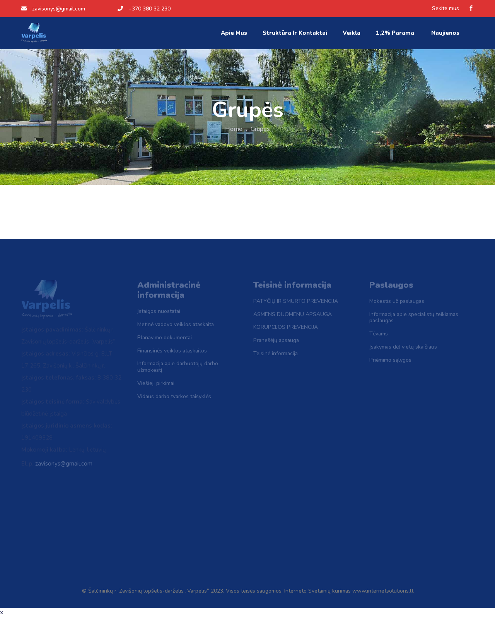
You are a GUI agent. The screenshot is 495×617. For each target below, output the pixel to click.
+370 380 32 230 (144, 8)
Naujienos (446, 33)
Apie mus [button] (234, 33)
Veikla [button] (351, 33)
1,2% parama (396, 33)
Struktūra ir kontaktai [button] (295, 33)
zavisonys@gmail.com (53, 8)
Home (233, 129)
